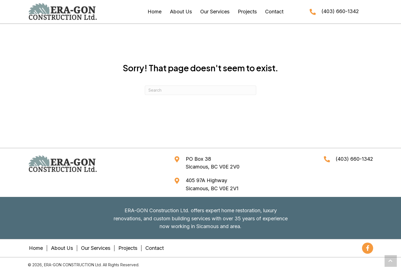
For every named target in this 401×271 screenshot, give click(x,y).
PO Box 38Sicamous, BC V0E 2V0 (212, 163)
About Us (62, 248)
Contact (154, 248)
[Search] (200, 90)
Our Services (95, 248)
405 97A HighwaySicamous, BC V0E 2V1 (212, 184)
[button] (367, 248)
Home (36, 248)
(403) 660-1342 (340, 11)
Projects (127, 248)
